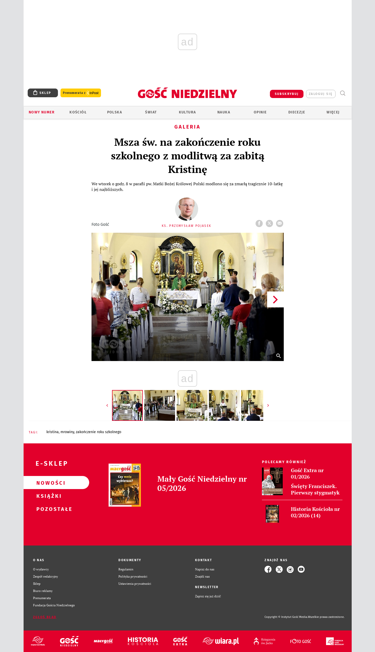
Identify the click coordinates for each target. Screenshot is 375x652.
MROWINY (67, 432)
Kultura (187, 112)
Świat (151, 112)
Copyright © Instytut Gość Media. (286, 617)
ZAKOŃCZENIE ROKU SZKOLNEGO (98, 432)
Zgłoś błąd (45, 617)
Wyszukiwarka (343, 93)
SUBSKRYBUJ (287, 94)
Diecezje (296, 112)
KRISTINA (52, 432)
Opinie (260, 112)
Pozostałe (48, 509)
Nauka (223, 112)
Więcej (333, 112)
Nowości (48, 482)
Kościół (78, 112)
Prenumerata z (81, 93)
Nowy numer (42, 112)
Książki (48, 496)
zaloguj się (320, 94)
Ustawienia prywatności (134, 584)
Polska (114, 112)
